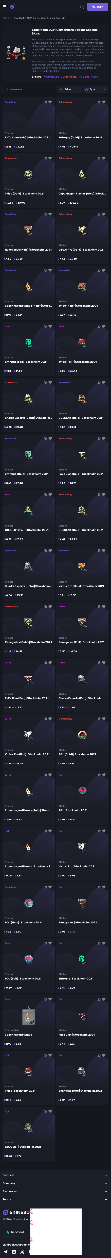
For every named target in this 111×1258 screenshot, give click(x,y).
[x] (22, 1252)
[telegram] (5, 1252)
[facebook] (31, 1252)
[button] (50, 102)
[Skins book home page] (12, 6)
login (97, 7)
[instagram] (14, 1252)
